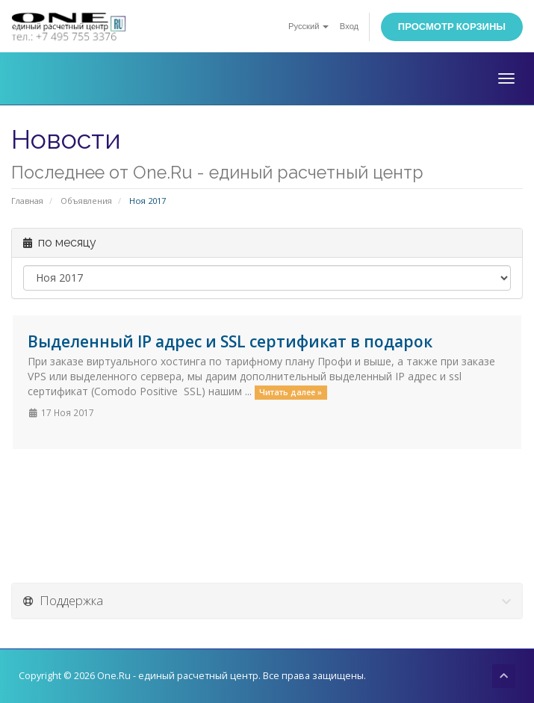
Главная (27, 200)
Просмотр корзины (452, 26)
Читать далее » (290, 392)
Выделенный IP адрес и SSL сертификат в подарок (230, 341)
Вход (349, 26)
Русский (308, 26)
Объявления (86, 200)
